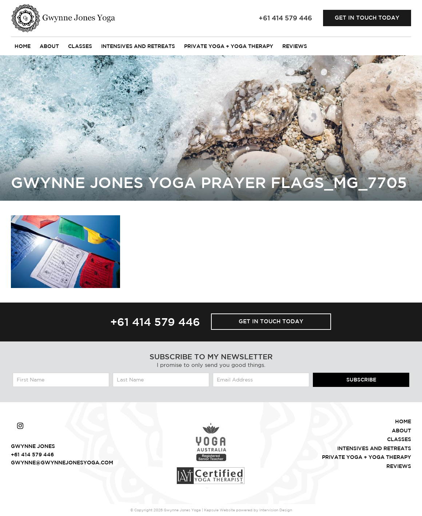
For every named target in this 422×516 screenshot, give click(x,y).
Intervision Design (275, 510)
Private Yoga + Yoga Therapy (228, 46)
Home (23, 46)
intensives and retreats (138, 46)
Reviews (294, 46)
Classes (80, 46)
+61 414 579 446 (155, 322)
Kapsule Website (219, 510)
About (49, 46)
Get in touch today (367, 18)
